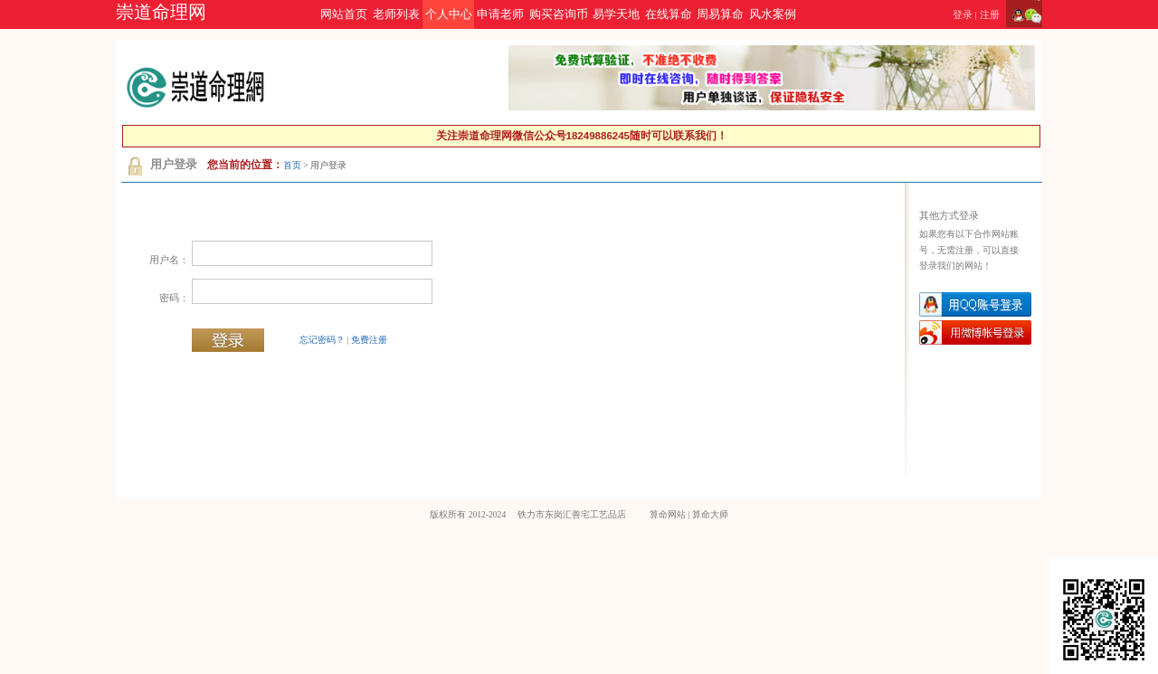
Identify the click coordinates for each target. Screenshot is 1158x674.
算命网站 (668, 514)
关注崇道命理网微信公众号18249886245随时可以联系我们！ (581, 135)
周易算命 (720, 14)
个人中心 (448, 14)
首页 (292, 165)
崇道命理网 (161, 12)
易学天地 (616, 14)
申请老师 (500, 14)
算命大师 (710, 514)
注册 (990, 14)
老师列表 (396, 14)
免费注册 (369, 340)
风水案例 (772, 14)
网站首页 (343, 14)
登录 (963, 14)
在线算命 (668, 14)
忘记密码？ (322, 340)
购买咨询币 (558, 14)
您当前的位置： (245, 164)
